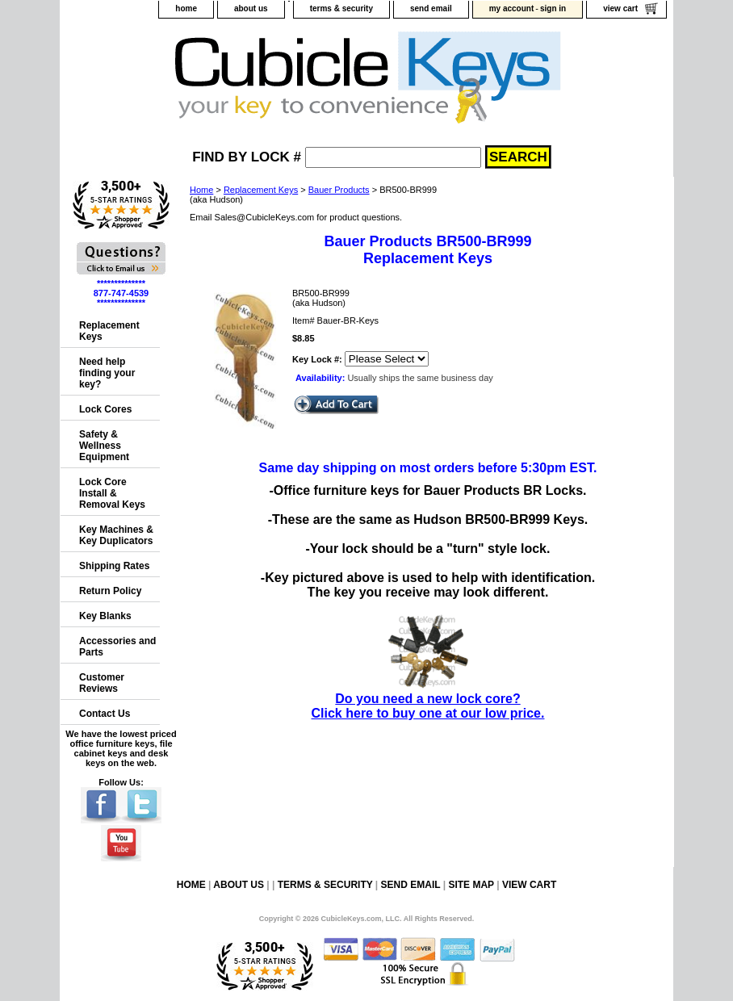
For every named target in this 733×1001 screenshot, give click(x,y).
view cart (620, 8)
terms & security (341, 8)
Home (201, 190)
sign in (553, 8)
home (186, 8)
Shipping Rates (114, 566)
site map (470, 884)
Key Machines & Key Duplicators (116, 535)
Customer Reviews (101, 683)
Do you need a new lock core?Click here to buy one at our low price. (428, 698)
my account (511, 8)
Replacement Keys (261, 190)
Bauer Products (339, 190)
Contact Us (104, 713)
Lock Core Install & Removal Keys (112, 493)
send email (431, 8)
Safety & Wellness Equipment (104, 446)
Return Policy (110, 591)
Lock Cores (105, 409)
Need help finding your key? (107, 373)
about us (251, 8)
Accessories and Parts (117, 646)
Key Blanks (105, 616)
